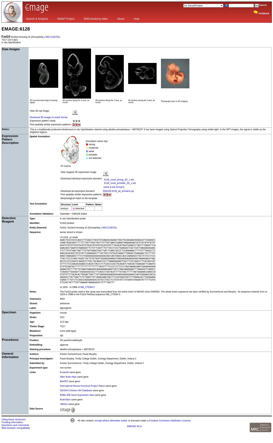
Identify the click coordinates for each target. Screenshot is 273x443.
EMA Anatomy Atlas (96, 18)
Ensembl (64, 382)
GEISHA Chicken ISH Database (76, 400)
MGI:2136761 (52, 37)
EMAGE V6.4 (134, 436)
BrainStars (65, 410)
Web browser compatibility (16, 438)
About (120, 18)
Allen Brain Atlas (68, 387)
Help (137, 18)
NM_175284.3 (87, 297)
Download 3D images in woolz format (48, 117)
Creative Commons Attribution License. (170, 430)
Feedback (264, 13)
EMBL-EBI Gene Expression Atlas (77, 405)
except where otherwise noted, (111, 430)
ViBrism (64, 414)
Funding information (12, 432)
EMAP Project (65, 18)
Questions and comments (15, 435)
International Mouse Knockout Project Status (82, 396)
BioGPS (64, 391)
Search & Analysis (37, 18)
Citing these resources (14, 429)
